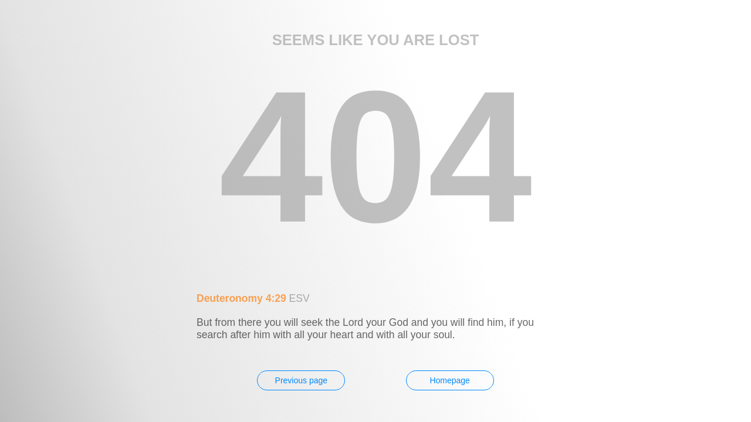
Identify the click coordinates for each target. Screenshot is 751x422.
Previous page (301, 380)
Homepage (449, 380)
